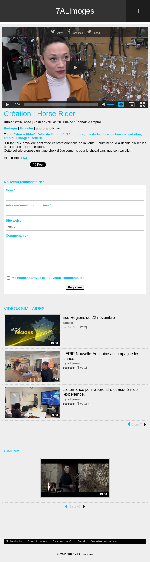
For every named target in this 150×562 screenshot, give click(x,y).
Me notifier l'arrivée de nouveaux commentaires (48, 278)
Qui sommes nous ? (60, 541)
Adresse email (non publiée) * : (29, 205)
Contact (79, 541)
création (133, 134)
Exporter (26, 128)
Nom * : (11, 190)
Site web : (13, 220)
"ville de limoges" (50, 134)
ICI (25, 158)
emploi (9, 138)
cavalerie (92, 134)
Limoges (22, 138)
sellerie (36, 138)
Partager (10, 128)
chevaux (118, 134)
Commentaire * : (18, 235)
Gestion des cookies (36, 541)
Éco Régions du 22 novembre (89, 317)
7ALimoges (75, 10)
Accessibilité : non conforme (101, 541)
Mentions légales (13, 541)
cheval (105, 134)
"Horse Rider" (24, 134)
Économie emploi (88, 122)
